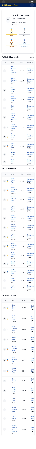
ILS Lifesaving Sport (10, 5)
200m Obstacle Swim (14, 80)
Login (31, 1)
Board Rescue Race (13, 198)
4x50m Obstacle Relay (14, 189)
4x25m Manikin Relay (13, 208)
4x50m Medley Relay (13, 217)
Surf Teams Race (13, 180)
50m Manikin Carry (13, 98)
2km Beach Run (13, 89)
